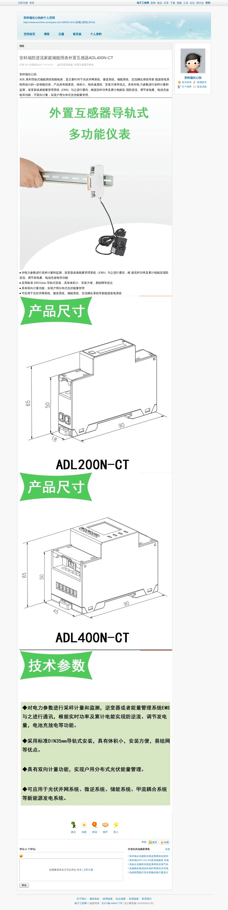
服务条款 (94, 898)
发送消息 (202, 86)
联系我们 (147, 898)
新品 (159, 2)
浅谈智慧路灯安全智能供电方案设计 (148, 872)
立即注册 (23, 2)
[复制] (85, 22)
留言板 (77, 34)
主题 (61, 34)
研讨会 (200, 2)
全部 (167, 849)
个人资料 (96, 34)
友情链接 (134, 898)
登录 (31, 2)
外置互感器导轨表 (84, 64)
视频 (179, 2)
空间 (207, 2)
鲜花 (94, 827)
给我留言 (202, 82)
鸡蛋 (84, 827)
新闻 (153, 2)
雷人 (116, 827)
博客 (47, 34)
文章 (166, 2)
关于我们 (81, 898)
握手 (105, 827)
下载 (172, 2)
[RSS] (92, 22)
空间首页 (29, 34)
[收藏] (78, 22)
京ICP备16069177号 (111, 903)
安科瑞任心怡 (192, 77)
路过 (73, 827)
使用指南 (107, 898)
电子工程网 (143, 2)
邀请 (154, 842)
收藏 (166, 842)
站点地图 (121, 898)
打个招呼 (187, 86)
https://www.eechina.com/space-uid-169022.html (49, 22)
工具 (185, 2)
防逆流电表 (67, 64)
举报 (143, 842)
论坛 (192, 2)
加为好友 (187, 82)
